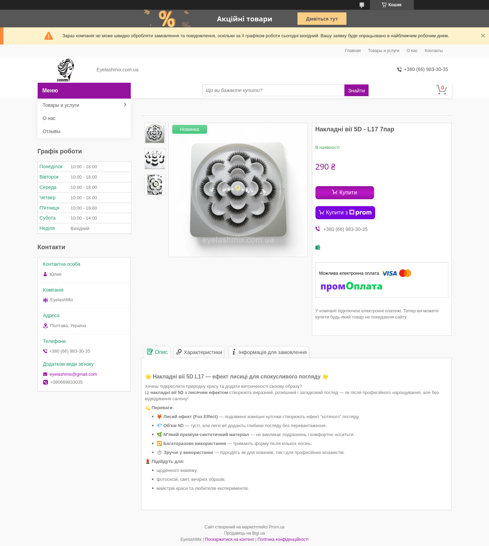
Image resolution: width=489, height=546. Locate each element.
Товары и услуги (384, 50)
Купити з (349, 213)
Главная (353, 50)
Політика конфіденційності (283, 539)
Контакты (434, 50)
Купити (348, 192)
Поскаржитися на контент (229, 539)
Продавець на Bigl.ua (244, 533)
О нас (412, 50)
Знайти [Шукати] (356, 90)
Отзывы (51, 131)
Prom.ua (276, 527)
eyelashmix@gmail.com (73, 374)
